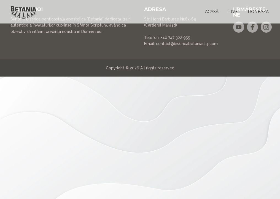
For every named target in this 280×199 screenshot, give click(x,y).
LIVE (233, 11)
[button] (212, 11)
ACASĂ (212, 11)
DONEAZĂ (258, 11)
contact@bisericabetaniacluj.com (187, 43)
